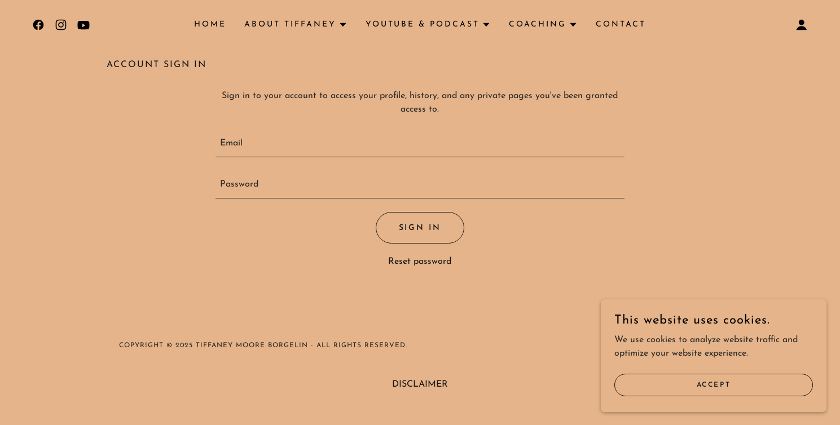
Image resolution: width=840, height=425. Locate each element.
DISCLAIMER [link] (420, 384)
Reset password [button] (419, 261)
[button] (296, 25)
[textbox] (420, 143)
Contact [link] (621, 24)
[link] (38, 25)
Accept (714, 384)
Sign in (420, 228)
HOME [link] (210, 24)
